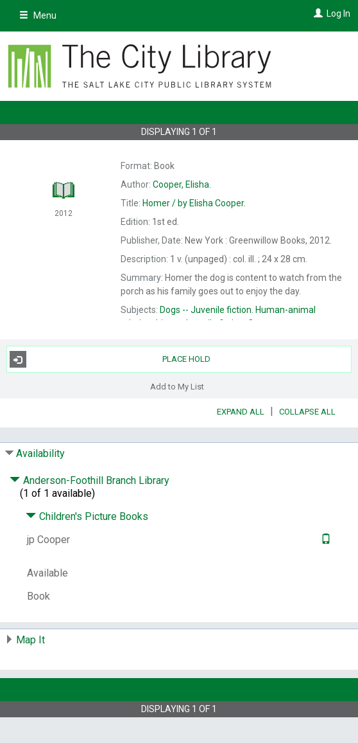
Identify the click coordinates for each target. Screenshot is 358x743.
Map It (30, 640)
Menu (37, 15)
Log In (338, 13)
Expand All (240, 411)
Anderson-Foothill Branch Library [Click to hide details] (89, 480)
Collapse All (307, 411)
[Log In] (317, 13)
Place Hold (110, 359)
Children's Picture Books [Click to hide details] (87, 516)
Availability (40, 453)
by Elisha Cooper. (194, 203)
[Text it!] (324, 539)
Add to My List (177, 386)
